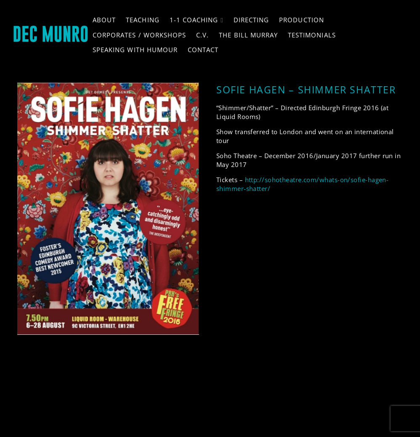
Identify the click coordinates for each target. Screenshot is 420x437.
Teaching (142, 20)
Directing (251, 20)
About (104, 20)
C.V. (202, 35)
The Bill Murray (248, 35)
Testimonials (312, 35)
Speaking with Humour (135, 49)
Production (301, 20)
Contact (203, 49)
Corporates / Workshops (139, 35)
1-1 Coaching (194, 20)
